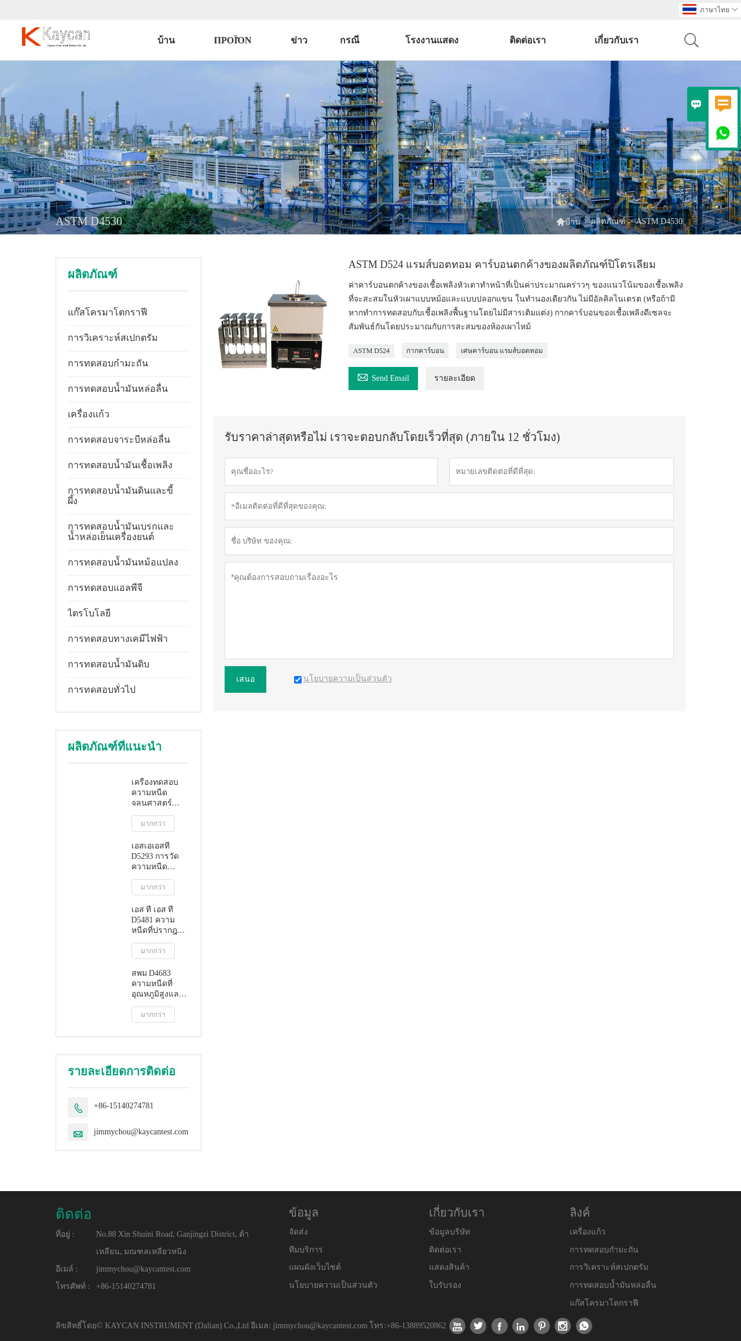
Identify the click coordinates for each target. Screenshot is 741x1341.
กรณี (350, 40)
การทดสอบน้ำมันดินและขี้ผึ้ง (120, 496)
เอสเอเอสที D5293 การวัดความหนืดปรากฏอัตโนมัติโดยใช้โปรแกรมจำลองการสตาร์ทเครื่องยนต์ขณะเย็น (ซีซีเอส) (160, 857)
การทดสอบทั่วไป (101, 690)
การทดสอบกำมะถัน (108, 363)
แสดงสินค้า (449, 1267)
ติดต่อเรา (527, 40)
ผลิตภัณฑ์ (608, 221)
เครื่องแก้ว (88, 414)
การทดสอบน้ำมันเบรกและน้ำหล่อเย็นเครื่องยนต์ (121, 531)
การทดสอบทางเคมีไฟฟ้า (118, 639)
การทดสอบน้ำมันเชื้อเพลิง (120, 465)
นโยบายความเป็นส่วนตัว (333, 1285)
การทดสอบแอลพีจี (105, 588)
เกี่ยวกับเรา (617, 40)
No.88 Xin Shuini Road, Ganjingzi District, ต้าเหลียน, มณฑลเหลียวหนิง (172, 1243)
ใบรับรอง (445, 1285)
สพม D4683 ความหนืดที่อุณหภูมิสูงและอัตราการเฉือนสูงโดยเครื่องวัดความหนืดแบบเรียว (158, 984)
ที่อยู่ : (65, 1234)
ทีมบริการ (306, 1250)
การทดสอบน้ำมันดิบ (108, 664)
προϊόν (232, 40)
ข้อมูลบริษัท (449, 1232)
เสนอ (245, 679)
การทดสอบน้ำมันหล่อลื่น (118, 389)
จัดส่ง (298, 1232)
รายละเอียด (454, 378)
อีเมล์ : (67, 1269)
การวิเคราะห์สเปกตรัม (113, 338)
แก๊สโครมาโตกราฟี (107, 312)
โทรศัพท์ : (73, 1286)
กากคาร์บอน (425, 351)
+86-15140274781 (124, 1105)
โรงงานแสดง (431, 40)
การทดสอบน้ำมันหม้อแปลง (123, 562)
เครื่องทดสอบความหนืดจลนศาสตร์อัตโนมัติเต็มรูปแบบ (158, 793)
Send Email (383, 376)
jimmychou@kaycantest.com (141, 1131)
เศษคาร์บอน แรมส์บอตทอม (502, 351)
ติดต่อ (73, 1214)
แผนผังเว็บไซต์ (315, 1267)
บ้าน (166, 40)
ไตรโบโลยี (89, 613)
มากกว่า (153, 824)
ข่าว (299, 40)
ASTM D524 (371, 351)
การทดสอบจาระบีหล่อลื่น (119, 439)
